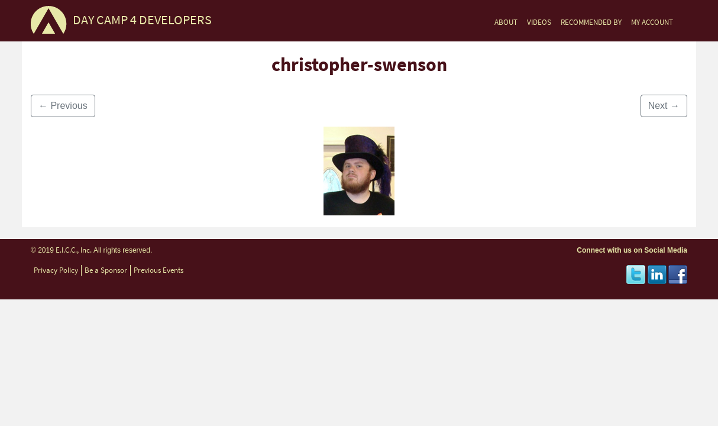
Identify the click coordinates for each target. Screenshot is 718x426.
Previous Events (158, 270)
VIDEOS (539, 22)
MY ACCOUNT (652, 22)
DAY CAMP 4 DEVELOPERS (142, 20)
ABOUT (506, 22)
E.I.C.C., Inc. (74, 250)
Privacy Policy (56, 270)
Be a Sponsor (106, 270)
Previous (63, 106)
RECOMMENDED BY (591, 22)
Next (664, 106)
